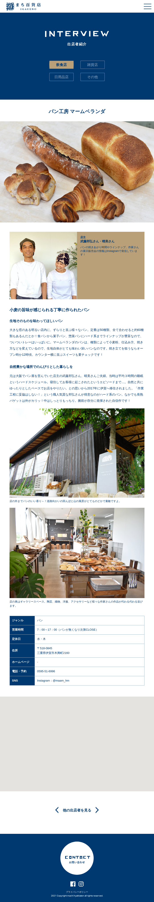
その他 (92, 77)
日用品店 (61, 77)
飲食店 (61, 65)
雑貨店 (92, 65)
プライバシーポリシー (77, 892)
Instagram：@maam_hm (53, 680)
